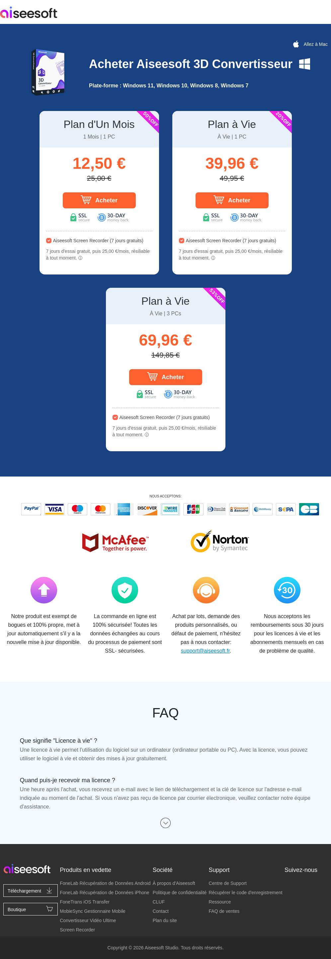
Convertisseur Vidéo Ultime (88, 920)
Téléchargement (30, 890)
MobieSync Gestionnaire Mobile (92, 911)
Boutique (30, 909)
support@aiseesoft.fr (205, 651)
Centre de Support (228, 883)
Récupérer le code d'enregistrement (246, 892)
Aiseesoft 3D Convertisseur (214, 64)
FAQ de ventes (224, 911)
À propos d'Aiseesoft (174, 883)
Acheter (99, 199)
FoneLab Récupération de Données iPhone (104, 892)
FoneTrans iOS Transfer (85, 902)
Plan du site (165, 920)
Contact (161, 911)
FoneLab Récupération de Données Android (105, 883)
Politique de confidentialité (180, 892)
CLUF (159, 902)
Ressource (220, 902)
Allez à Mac (310, 44)
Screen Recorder (77, 929)
